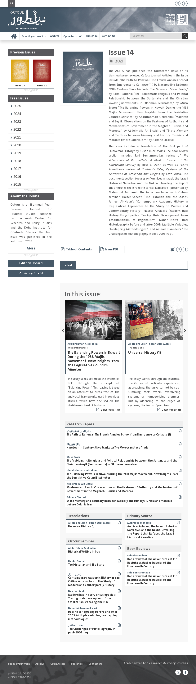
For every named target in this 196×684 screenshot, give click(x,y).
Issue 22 (42, 85)
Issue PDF (109, 249)
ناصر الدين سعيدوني (79, 431)
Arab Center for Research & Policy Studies (155, 663)
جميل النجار (74, 574)
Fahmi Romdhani (137, 556)
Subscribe (92, 36)
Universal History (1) (144, 352)
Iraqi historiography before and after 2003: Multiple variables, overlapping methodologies (93, 615)
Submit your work (32, 36)
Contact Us (108, 36)
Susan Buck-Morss (160, 344)
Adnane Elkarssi (76, 497)
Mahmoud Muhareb (139, 523)
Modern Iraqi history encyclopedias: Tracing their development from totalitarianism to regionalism (92, 598)
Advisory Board (31, 273)
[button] (17, 106)
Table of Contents (76, 249)
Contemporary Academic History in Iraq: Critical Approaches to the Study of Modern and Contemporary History (94, 581)
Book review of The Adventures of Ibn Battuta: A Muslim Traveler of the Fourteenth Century (152, 563)
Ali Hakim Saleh (137, 344)
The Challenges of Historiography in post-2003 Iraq (91, 631)
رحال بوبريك (74, 444)
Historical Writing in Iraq (84, 551)
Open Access (70, 36)
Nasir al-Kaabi (76, 591)
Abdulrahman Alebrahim (83, 344)
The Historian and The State (86, 564)
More (31, 248)
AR (12, 3)
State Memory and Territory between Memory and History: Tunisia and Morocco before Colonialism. (119, 503)
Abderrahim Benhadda (82, 548)
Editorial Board (31, 263)
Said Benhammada (138, 573)
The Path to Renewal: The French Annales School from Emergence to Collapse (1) (119, 434)
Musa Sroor (73, 457)
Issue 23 (20, 85)
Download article (108, 410)
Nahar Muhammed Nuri (82, 608)
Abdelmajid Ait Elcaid (80, 484)
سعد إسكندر (75, 625)
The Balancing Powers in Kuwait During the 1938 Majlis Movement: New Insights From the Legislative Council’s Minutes (94, 361)
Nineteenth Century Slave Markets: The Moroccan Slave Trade (108, 447)
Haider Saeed (76, 561)
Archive (54, 36)
